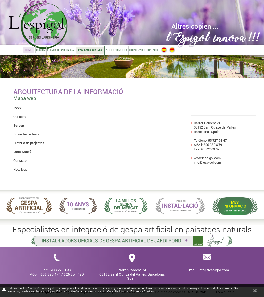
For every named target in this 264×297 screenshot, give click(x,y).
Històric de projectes (28, 143)
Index (17, 108)
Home (28, 50)
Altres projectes (117, 50)
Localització (137, 50)
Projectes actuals (26, 134)
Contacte (152, 50)
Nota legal (20, 169)
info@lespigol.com (207, 162)
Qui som (41, 50)
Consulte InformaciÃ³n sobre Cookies (130, 291)
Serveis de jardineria (60, 50)
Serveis (19, 125)
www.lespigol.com (207, 158)
